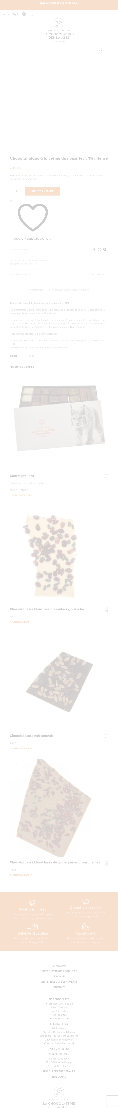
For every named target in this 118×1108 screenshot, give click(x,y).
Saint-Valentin (59, 1028)
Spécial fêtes (59, 1023)
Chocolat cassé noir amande (32, 736)
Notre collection (59, 1007)
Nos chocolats (30, 260)
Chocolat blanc (29, 264)
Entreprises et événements (59, 981)
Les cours (59, 976)
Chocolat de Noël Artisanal (59, 1043)
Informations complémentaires (69, 290)
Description (36, 290)
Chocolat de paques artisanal (59, 1032)
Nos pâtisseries (59, 1053)
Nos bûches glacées (59, 1065)
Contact (59, 987)
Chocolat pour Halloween (59, 1039)
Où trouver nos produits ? (59, 971)
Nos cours (59, 1076)
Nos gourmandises (59, 1018)
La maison (59, 965)
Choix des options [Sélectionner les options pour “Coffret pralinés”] (21, 496)
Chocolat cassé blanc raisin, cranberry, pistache (47, 609)
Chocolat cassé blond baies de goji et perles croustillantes (55, 862)
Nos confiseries (59, 1048)
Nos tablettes (46, 260)
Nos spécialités (59, 1010)
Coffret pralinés (22, 476)
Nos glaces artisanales (59, 1071)
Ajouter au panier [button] (21, 622)
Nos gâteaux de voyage (59, 1062)
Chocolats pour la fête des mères (59, 1035)
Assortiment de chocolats (59, 1003)
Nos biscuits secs (59, 1058)
